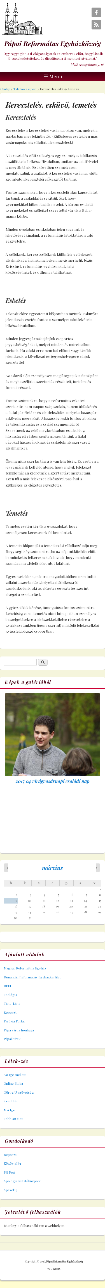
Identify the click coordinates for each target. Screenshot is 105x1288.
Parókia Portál (14, 1021)
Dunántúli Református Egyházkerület (32, 977)
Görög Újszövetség (19, 1092)
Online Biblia (13, 1083)
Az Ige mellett (15, 1074)
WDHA (56, 1269)
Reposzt (10, 1012)
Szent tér (11, 1101)
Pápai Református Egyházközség (64, 1261)
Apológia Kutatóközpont (22, 1181)
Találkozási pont (25, 89)
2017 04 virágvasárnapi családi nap (52, 781)
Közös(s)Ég (13, 1163)
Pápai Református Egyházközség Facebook (96, 12)
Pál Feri (9, 1172)
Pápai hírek (12, 1038)
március (52, 867)
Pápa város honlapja (19, 1030)
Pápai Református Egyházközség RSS (96, 24)
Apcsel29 (11, 1190)
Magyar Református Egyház (25, 968)
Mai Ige (9, 1110)
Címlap (5, 89)
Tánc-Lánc (12, 1003)
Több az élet (13, 1118)
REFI (7, 985)
